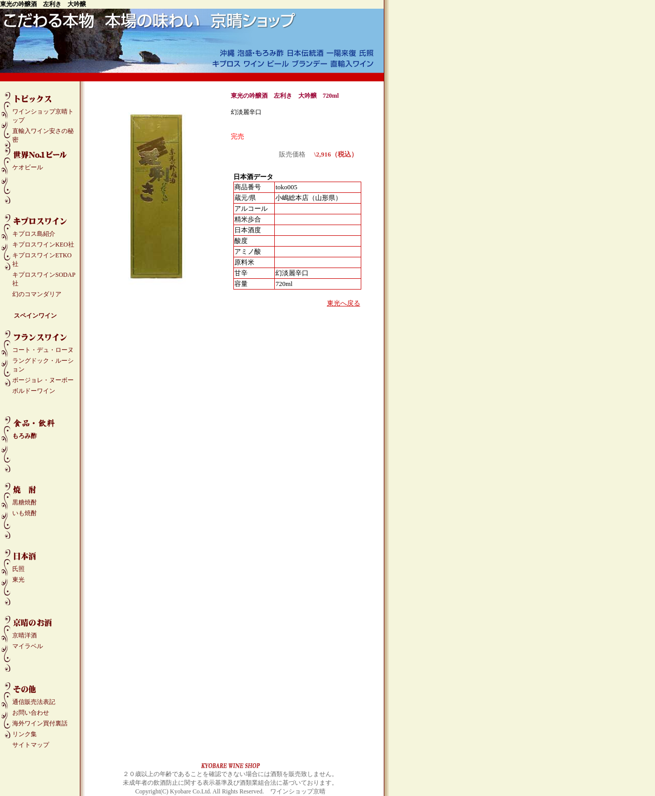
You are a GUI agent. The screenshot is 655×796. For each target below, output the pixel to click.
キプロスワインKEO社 (43, 244)
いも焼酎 (24, 513)
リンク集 (24, 734)
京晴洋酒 (24, 635)
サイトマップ (30, 744)
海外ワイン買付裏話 (40, 723)
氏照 (18, 568)
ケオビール (27, 167)
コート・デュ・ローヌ (43, 349)
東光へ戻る (343, 303)
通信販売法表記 (33, 701)
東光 (18, 579)
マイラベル (27, 646)
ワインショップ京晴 (297, 791)
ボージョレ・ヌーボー (43, 380)
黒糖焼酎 (24, 502)
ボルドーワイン (33, 390)
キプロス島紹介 (33, 233)
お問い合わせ (30, 712)
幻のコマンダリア (36, 294)
